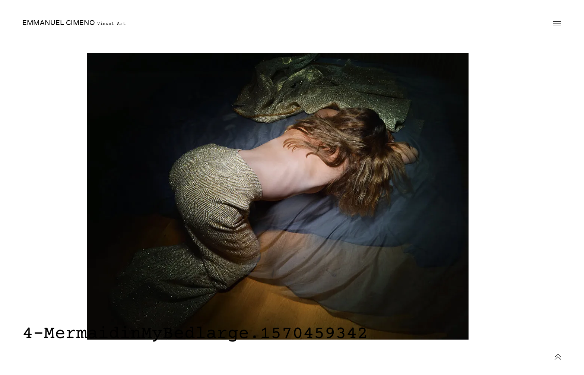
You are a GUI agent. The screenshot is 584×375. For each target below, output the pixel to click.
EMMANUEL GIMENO (58, 22)
